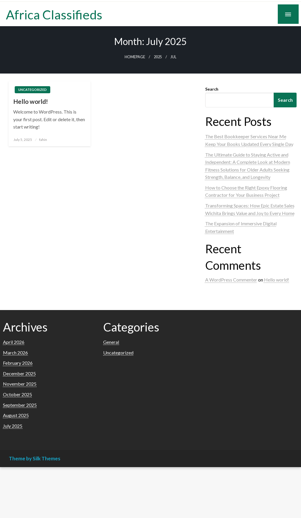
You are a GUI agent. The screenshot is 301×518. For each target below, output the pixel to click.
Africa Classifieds (54, 14)
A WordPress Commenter (231, 279)
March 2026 (15, 352)
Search (211, 88)
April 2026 (13, 342)
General (111, 342)
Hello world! (30, 101)
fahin (43, 139)
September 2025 (20, 405)
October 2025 (17, 394)
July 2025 (12, 426)
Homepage (135, 57)
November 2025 (19, 384)
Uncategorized (32, 89)
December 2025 (19, 373)
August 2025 (16, 415)
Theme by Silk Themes (34, 458)
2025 (158, 57)
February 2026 (18, 363)
